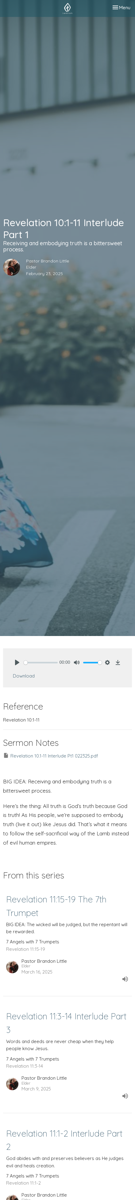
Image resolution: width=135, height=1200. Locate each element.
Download (24, 676)
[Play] (17, 662)
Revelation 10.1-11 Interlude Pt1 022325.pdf (50, 755)
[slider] (41, 663)
